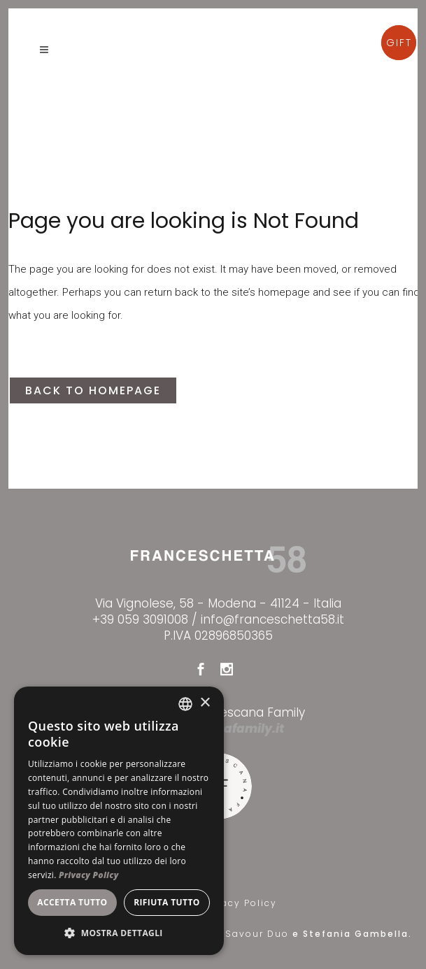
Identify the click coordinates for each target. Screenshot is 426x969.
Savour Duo (258, 934)
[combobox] (185, 704)
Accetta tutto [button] (72, 902)
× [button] (204, 703)
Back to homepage (93, 390)
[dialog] (119, 821)
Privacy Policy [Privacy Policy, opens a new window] (88, 875)
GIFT (399, 43)
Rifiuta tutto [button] (167, 902)
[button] (119, 933)
